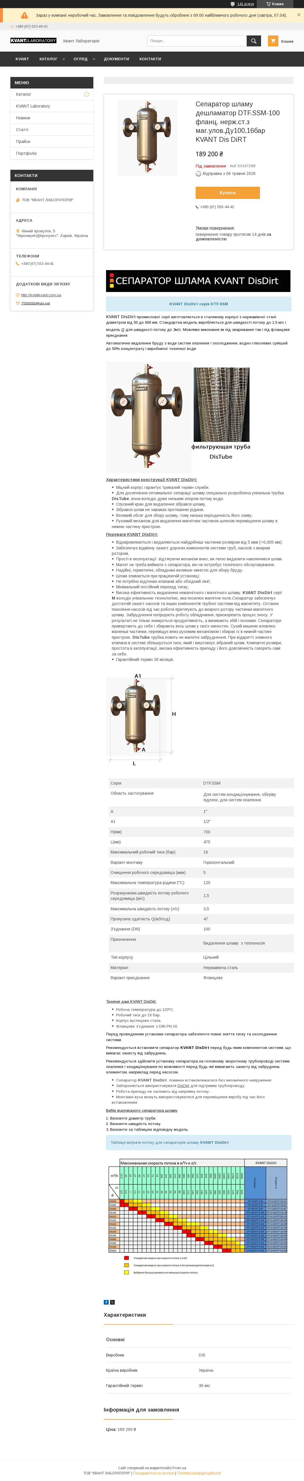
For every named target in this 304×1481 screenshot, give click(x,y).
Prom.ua (179, 1468)
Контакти (150, 59)
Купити (228, 192)
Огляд (80, 59)
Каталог (48, 59)
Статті (22, 129)
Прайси (23, 141)
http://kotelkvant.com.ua (41, 295)
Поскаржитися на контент (153, 1473)
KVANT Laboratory (33, 106)
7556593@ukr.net (35, 303)
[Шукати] (254, 40)
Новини (23, 118)
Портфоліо (26, 153)
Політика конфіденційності (199, 1473)
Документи (116, 59)
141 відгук (245, 4)
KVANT (22, 59)
